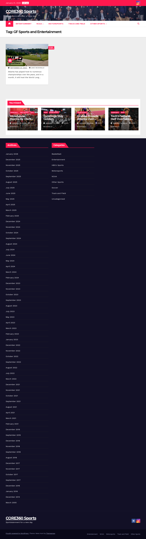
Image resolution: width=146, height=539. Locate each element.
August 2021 (11, 407)
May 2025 (10, 199)
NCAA (39, 24)
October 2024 (12, 233)
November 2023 (13, 289)
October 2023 (12, 294)
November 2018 (13, 446)
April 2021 (10, 413)
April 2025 (10, 204)
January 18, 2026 (19, 123)
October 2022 (12, 356)
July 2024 (10, 249)
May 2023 (10, 317)
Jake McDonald (36, 68)
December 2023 (13, 283)
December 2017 (13, 463)
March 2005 (11, 502)
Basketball (14, 112)
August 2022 (11, 368)
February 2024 (12, 278)
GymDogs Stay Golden (53, 117)
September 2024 (13, 238)
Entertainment (24, 24)
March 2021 (11, 418)
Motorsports (56, 24)
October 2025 (12, 171)
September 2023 (13, 300)
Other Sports (98, 24)
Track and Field (76, 24)
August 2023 (11, 306)
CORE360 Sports (21, 11)
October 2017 (12, 474)
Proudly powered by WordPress (17, 533)
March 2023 (11, 328)
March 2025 (11, 210)
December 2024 (13, 221)
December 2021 (13, 384)
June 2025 (10, 193)
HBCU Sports (24, 112)
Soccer (55, 188)
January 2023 (12, 339)
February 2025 (12, 216)
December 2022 (13, 345)
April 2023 (10, 323)
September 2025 (13, 176)
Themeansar (50, 533)
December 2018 (13, 441)
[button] (138, 24)
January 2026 (12, 154)
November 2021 (13, 390)
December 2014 (13, 497)
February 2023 (12, 334)
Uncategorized (58, 199)
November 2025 (13, 165)
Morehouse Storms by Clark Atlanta (20, 118)
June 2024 (10, 255)
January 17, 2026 (53, 123)
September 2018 (13, 452)
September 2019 (13, 435)
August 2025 (11, 182)
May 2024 (10, 261)
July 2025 (10, 188)
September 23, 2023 (18, 68)
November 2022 (13, 351)
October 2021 (12, 396)
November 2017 (13, 469)
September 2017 (13, 480)
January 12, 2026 (120, 123)
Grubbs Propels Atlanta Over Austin (87, 118)
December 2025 (13, 159)
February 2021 (12, 424)
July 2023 (10, 311)
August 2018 (11, 457)
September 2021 (13, 401)
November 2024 (13, 227)
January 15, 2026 (86, 123)
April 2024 (10, 266)
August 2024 (11, 244)
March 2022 (11, 379)
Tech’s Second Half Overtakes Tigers (121, 118)
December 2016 (13, 486)
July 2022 (10, 373)
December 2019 (13, 429)
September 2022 (13, 362)
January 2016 (12, 491)
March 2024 (11, 272)
